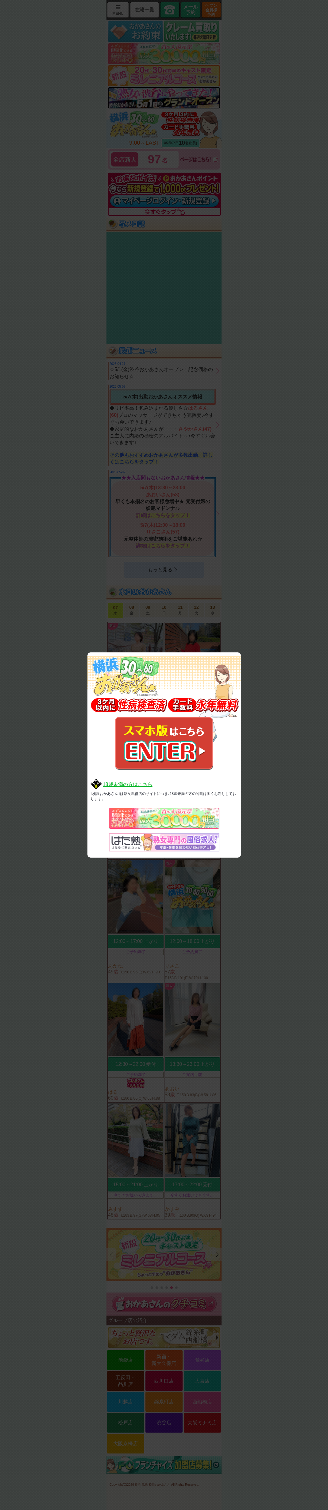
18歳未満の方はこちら (127, 784)
